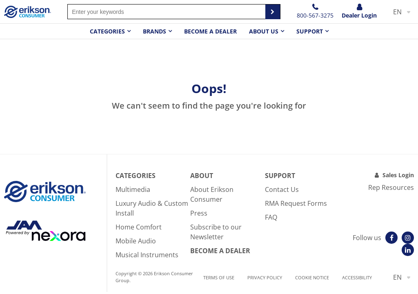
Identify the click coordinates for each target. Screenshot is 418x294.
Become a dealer (210, 31)
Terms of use (218, 277)
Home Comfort (139, 227)
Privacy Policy (264, 277)
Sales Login (398, 175)
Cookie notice (312, 277)
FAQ (271, 217)
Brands (154, 31)
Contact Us (282, 189)
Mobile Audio (136, 240)
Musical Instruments (147, 254)
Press (198, 213)
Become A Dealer (220, 250)
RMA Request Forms (296, 203)
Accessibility (357, 277)
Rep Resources (391, 187)
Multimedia (133, 189)
